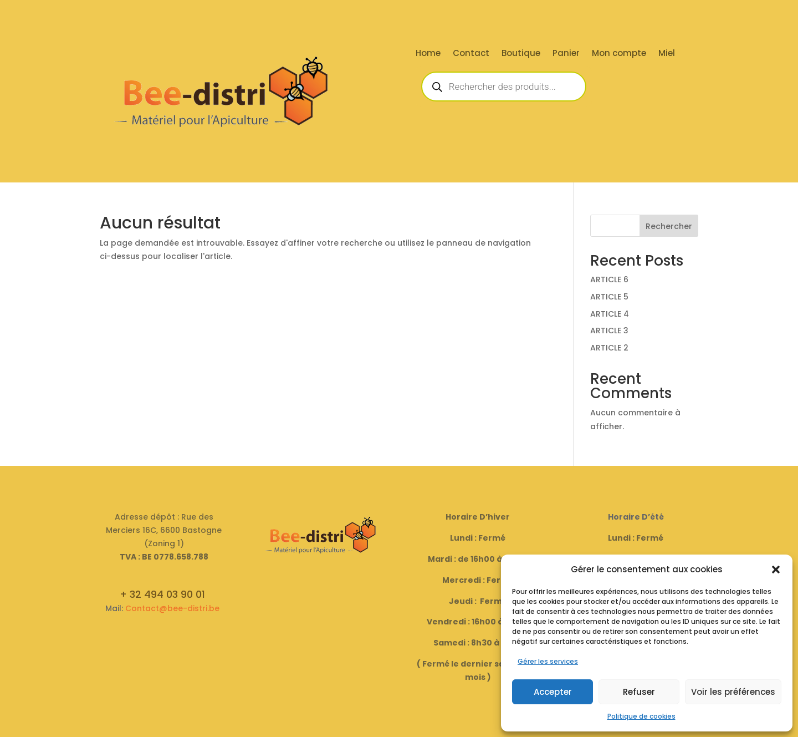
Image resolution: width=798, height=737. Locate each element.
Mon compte (619, 54)
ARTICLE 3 (609, 330)
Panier (566, 54)
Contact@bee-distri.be (172, 608)
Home (428, 54)
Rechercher (669, 226)
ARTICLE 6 (609, 279)
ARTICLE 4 (609, 313)
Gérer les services (548, 661)
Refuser (639, 692)
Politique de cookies (641, 716)
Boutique (521, 54)
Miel (666, 54)
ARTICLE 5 (609, 296)
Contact (471, 54)
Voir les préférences (733, 692)
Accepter (553, 692)
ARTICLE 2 (609, 347)
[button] (775, 569)
